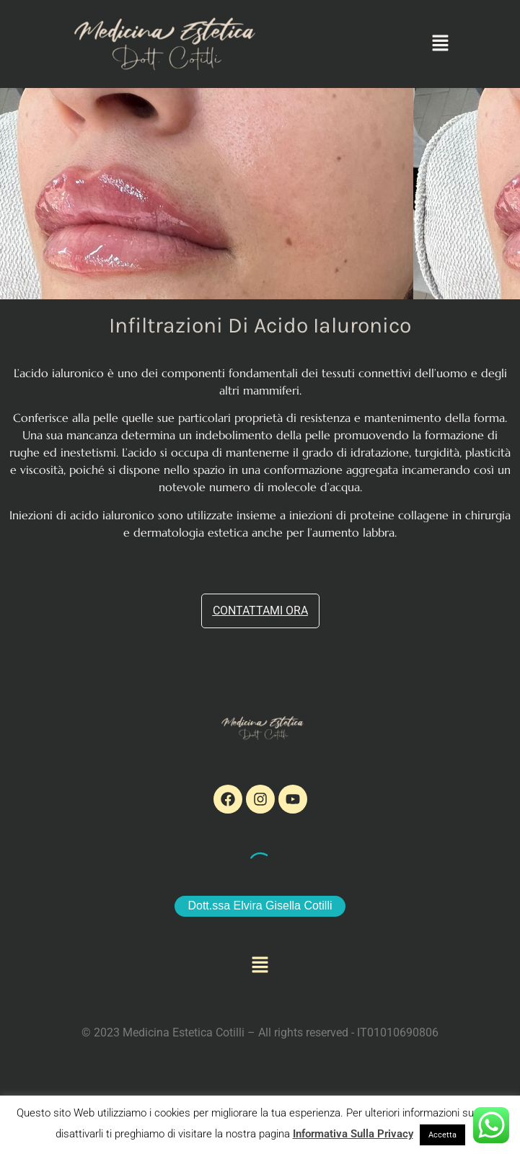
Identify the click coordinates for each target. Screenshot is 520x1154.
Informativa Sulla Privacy (353, 1133)
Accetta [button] (442, 1135)
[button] (440, 44)
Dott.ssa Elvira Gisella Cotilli (260, 905)
